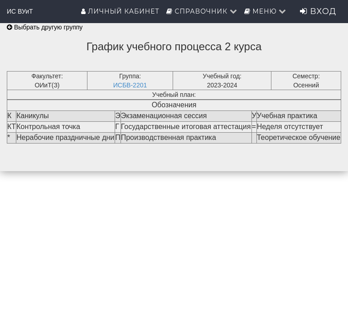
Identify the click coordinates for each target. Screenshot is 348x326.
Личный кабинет (120, 11)
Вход (318, 11)
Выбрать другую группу (44, 27)
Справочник (201, 11)
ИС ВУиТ (20, 11)
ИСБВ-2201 (130, 85)
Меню (265, 11)
